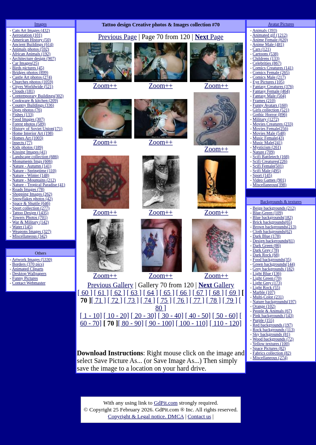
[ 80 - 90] (131, 323)
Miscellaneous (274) (270, 357)
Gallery (216, 285)
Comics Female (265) (271, 72)
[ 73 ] (131, 300)
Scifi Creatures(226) (270, 161)
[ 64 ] (150, 292)
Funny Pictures (25, 278)
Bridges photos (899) (30, 72)
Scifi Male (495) (267, 170)
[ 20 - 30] (143, 315)
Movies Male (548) (269, 133)
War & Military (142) (30, 222)
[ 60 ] (85, 292)
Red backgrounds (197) (273, 325)
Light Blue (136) (267, 273)
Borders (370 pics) (28, 264)
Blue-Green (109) (268, 212)
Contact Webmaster (28, 283)
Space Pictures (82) (269, 348)
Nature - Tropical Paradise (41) (38, 184)
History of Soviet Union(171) (37, 128)
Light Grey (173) (267, 283)
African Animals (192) (31, 53)
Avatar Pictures (281, 24)
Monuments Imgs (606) (32, 161)
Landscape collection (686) (35, 156)
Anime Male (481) (268, 44)
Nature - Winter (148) (30, 175)
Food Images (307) (28, 119)
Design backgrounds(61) (274, 240)
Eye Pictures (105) (268, 81)
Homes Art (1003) (27, 138)
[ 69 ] (232, 292)
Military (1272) (266, 119)
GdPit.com (166, 403)
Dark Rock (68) (266, 254)
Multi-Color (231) (268, 297)
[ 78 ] (213, 300)
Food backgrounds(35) (272, 259)
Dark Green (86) (267, 245)
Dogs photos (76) (27, 110)
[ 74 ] (148, 300)
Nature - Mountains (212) (34, 180)
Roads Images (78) (28, 189)
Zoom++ (105, 82)
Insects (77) (22, 142)
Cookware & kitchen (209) (35, 100)
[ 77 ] (196, 300)
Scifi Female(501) (268, 166)
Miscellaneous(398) (269, 184)
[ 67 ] (199, 292)
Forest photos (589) (28, 124)
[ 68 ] (216, 292)
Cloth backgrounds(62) (272, 231)
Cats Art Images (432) (31, 30)
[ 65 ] (167, 292)
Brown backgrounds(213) (274, 226)
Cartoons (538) (265, 53)
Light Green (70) (267, 278)
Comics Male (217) (269, 77)
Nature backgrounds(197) (274, 301)
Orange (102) (264, 306)
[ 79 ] (230, 300)
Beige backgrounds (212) (274, 208)
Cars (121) (262, 49)
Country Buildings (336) (33, 105)
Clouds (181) (23, 91)
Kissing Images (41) (29, 152)
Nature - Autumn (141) (31, 166)
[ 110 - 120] (225, 323)
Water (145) (22, 226)
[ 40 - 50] (198, 315)
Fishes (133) (23, 114)
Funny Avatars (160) (270, 105)
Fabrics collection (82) (272, 353)
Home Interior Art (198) (32, 133)
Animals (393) (264, 30)
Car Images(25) (25, 63)
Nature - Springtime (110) (34, 170)
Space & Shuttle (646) (31, 203)
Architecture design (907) (34, 58)
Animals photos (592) (30, 49)
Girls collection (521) (271, 110)
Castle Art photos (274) (32, 77)
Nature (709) (263, 152)
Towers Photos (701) (30, 217)
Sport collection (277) (31, 208)
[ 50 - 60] (225, 315)
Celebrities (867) (267, 63)
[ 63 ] (134, 292)
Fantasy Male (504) (269, 96)
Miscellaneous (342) (29, 236)
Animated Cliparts (27, 268)
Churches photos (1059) (32, 81)
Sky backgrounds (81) (271, 334)
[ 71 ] (98, 300)
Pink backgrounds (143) (273, 315)
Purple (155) (263, 320)
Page (209, 36)
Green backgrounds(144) (274, 264)
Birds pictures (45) (28, 67)
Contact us (199, 416)
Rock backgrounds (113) (274, 329)
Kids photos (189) (27, 147)
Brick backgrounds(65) (272, 222)
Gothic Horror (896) (270, 114)
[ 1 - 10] (91, 315)
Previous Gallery (110, 285)
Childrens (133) (266, 58)
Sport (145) (262, 175)
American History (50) (31, 39)
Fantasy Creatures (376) (273, 86)
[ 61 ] (101, 292)
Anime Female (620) (270, 39)
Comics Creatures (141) (273, 67)
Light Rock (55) (266, 287)
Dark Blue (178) (267, 236)
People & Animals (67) (272, 311)
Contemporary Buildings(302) (38, 96)
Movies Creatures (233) (273, 124)
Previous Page (117, 36)
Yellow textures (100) (270, 343)
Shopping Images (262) (32, 194)
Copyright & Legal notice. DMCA (146, 416)
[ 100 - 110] (192, 323)
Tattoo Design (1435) (30, 212)
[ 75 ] (164, 300)
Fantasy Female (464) (271, 91)
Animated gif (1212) (269, 35)
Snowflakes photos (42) (32, 198)
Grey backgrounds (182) (273, 268)
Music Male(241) (267, 142)
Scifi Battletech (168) (271, 156)
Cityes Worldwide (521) (32, 86)
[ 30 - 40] (170, 315)
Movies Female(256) (270, 128)
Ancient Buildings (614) (32, 44)
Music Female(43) (268, 138)
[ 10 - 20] (116, 315)
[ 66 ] (183, 292)
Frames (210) (264, 100)
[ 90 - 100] (159, 323)
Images (40, 24)
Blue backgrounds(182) (273, 217)
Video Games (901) (269, 180)
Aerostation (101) (27, 35)
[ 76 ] (180, 300)
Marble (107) (264, 292)
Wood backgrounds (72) (273, 339)
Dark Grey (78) (266, 250)
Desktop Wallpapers (29, 273)
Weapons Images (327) (31, 231)
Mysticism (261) (267, 147)
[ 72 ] (114, 300)
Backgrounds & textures (281, 201)
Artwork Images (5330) (32, 259)
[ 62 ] (117, 292)
